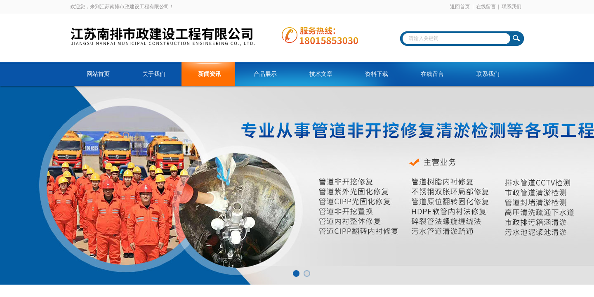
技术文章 (320, 74)
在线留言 (486, 6)
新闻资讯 (209, 74)
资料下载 (376, 74)
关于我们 (153, 74)
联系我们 (511, 6)
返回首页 (460, 6)
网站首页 (98, 74)
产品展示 (265, 74)
